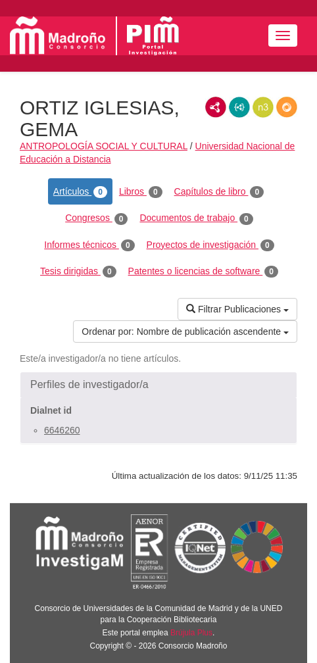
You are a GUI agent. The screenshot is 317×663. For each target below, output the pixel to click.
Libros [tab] (140, 192)
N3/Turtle (263, 107)
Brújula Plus (191, 632)
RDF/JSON (286, 107)
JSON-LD (239, 107)
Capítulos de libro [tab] (219, 192)
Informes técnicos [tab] (89, 245)
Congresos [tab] (96, 218)
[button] (158, 384)
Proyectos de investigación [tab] (210, 245)
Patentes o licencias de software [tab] (203, 272)
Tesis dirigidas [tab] (78, 272)
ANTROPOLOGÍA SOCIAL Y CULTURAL (103, 146)
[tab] (158, 384)
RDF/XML (215, 107)
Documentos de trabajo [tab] (196, 218)
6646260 (62, 430)
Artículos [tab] (80, 192)
